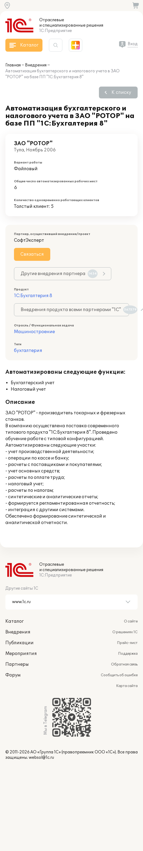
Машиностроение (34, 331)
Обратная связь (124, 664)
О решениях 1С (125, 632)
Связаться (32, 254)
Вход (133, 44)
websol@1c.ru (41, 757)
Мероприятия (21, 653)
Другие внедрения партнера (59, 273)
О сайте (131, 621)
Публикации (19, 643)
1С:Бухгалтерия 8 (33, 295)
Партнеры (17, 664)
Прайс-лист (127, 643)
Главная (13, 65)
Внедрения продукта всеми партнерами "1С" (75, 309)
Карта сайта (127, 686)
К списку (121, 92)
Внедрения (36, 65)
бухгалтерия (28, 350)
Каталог (14, 621)
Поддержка (128, 653)
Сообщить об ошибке (119, 675)
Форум (12, 675)
